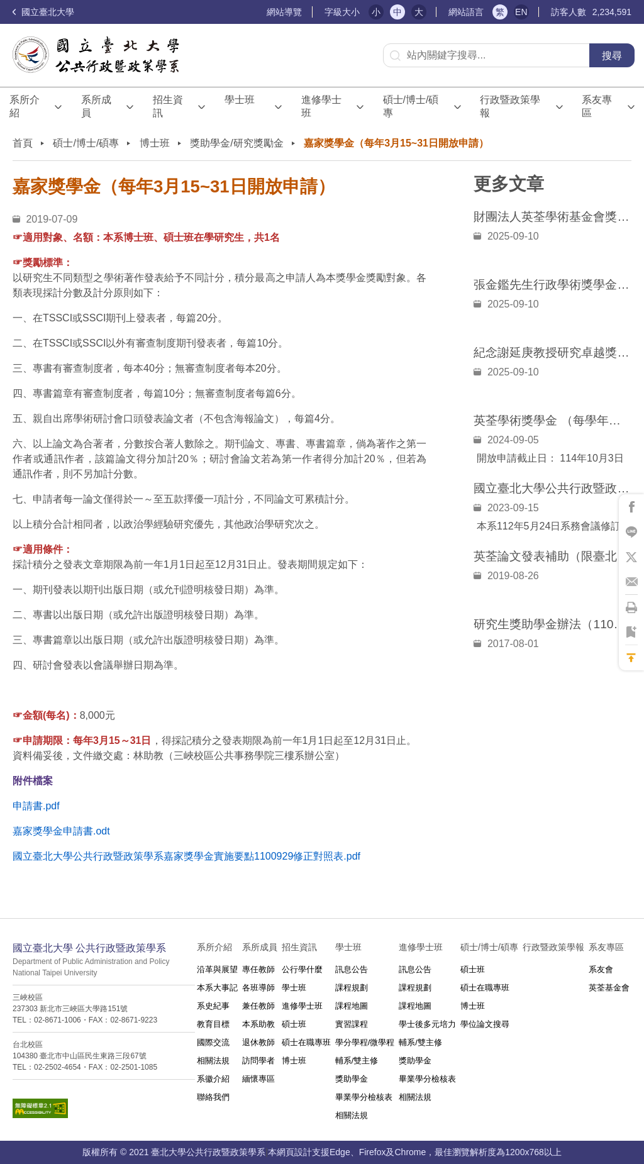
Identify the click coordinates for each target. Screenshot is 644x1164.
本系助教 (258, 1024)
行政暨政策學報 (510, 106)
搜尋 (612, 55)
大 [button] (418, 12)
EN (521, 12)
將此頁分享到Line (631, 532)
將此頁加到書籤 (631, 632)
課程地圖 (351, 1006)
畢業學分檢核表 (363, 1097)
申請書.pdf (36, 806)
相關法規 (213, 1060)
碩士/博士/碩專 (411, 106)
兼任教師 (258, 1006)
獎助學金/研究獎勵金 (236, 143)
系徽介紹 (213, 1079)
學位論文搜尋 (484, 1024)
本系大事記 (217, 987)
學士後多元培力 (427, 1024)
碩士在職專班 (306, 1042)
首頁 (23, 143)
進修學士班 (321, 106)
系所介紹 (24, 106)
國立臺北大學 (43, 12)
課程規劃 (351, 987)
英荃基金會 (609, 987)
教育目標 (213, 1024)
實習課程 (351, 1024)
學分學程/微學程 (365, 1042)
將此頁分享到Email (631, 582)
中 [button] (397, 12)
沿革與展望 (217, 969)
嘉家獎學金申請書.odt (61, 831)
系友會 (601, 969)
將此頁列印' (631, 607)
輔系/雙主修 (357, 1060)
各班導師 (258, 987)
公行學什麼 (302, 969)
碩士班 (294, 1024)
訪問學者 (258, 1060)
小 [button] (376, 12)
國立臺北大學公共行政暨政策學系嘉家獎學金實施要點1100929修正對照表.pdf (186, 856)
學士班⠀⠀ (240, 106)
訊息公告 (351, 969)
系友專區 (597, 106)
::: (261, 12)
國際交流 (213, 1042)
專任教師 (258, 969)
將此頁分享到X (631, 557)
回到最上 (631, 657)
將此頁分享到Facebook (631, 506)
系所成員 (96, 106)
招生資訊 (168, 106)
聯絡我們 (213, 1097)
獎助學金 (351, 1079)
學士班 (294, 987)
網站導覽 (284, 12)
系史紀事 (213, 1006)
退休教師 (258, 1042)
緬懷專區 (258, 1079)
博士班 (155, 143)
